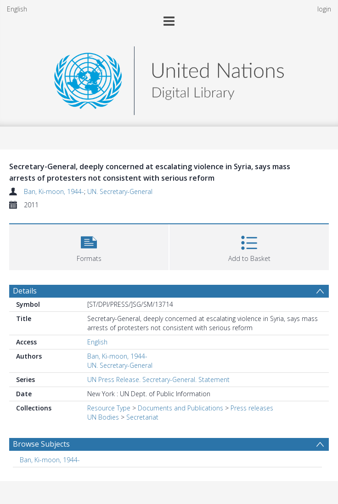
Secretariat (142, 417)
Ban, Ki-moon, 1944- (54, 191)
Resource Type (108, 408)
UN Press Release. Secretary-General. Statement (158, 379)
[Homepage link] (169, 78)
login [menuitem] (324, 9)
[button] (89, 246)
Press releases (252, 408)
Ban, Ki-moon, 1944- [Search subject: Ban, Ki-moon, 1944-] (50, 459)
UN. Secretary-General (119, 191)
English (17, 9)
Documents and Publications (180, 408)
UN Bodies (103, 417)
